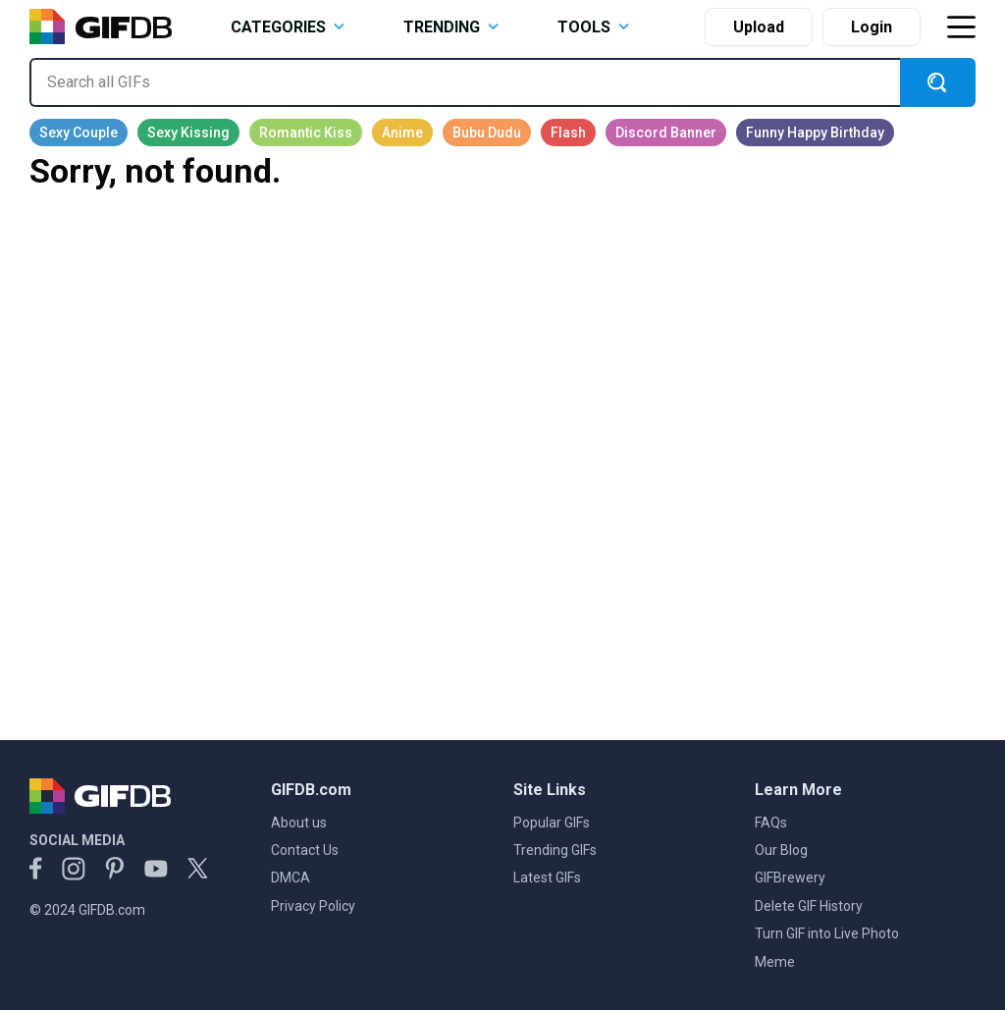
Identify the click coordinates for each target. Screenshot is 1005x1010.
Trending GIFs (555, 850)
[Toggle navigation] (961, 27)
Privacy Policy (313, 906)
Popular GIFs (551, 822)
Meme (775, 962)
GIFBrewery (790, 877)
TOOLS (593, 27)
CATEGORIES (287, 27)
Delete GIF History (809, 906)
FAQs (771, 822)
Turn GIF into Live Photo (827, 933)
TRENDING (451, 27)
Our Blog (781, 850)
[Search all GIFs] (464, 82)
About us (299, 822)
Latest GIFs (547, 877)
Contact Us (305, 850)
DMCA (290, 877)
